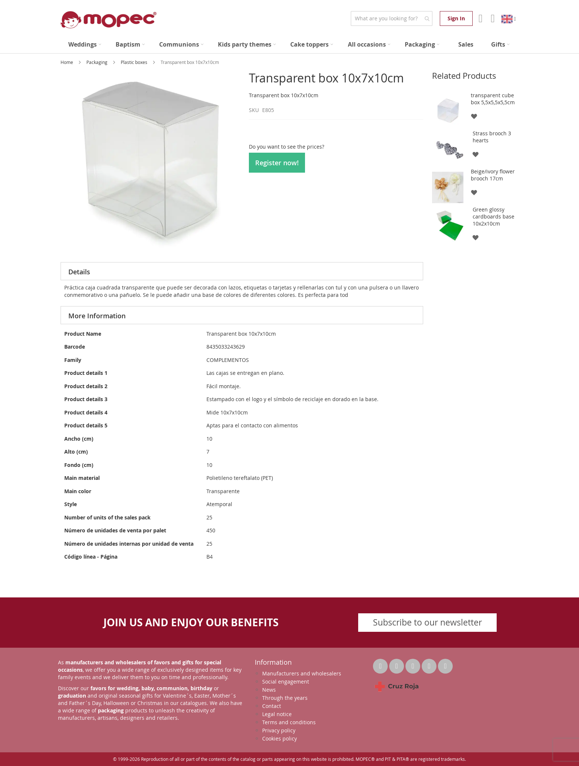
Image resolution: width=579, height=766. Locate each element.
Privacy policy (278, 730)
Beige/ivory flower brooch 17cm (493, 175)
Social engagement (285, 681)
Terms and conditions (289, 722)
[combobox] (391, 18)
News (269, 689)
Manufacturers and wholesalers (301, 673)
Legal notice (277, 714)
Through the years (285, 697)
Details (79, 271)
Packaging (97, 62)
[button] (473, 115)
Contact (271, 705)
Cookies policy (279, 738)
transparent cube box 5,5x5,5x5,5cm (493, 99)
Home (67, 62)
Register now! (277, 162)
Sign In (456, 18)
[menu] (289, 44)
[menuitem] (84, 44)
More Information (97, 315)
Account (480, 18)
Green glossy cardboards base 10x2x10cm (493, 216)
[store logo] (109, 19)
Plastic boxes (134, 62)
